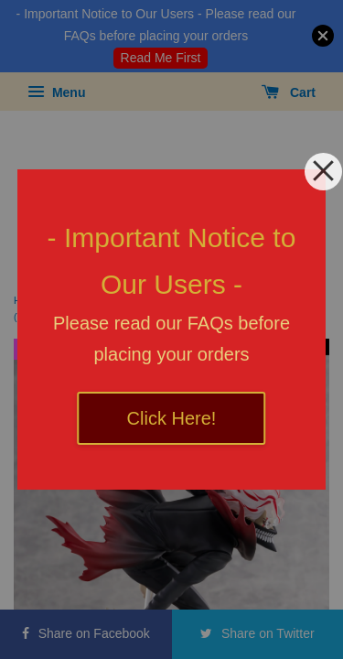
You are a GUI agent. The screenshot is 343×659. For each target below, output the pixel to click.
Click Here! (172, 418)
